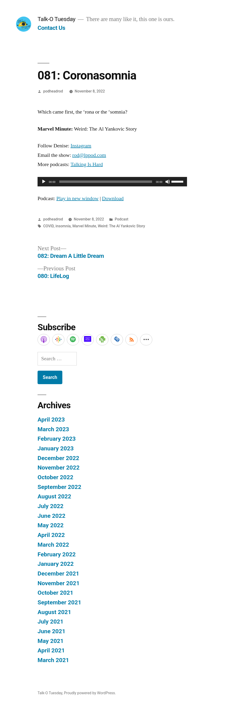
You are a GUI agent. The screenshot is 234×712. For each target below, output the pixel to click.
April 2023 (51, 419)
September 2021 (59, 602)
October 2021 (55, 592)
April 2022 (51, 535)
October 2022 (55, 477)
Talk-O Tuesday (56, 19)
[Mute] (167, 181)
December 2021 (58, 573)
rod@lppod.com (89, 155)
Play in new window (77, 198)
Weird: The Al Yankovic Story (121, 226)
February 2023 (57, 438)
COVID (48, 226)
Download (113, 198)
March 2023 (53, 429)
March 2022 (53, 544)
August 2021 (54, 612)
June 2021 (51, 631)
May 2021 (51, 640)
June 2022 (51, 515)
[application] (112, 181)
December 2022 (58, 458)
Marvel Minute (84, 226)
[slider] (105, 181)
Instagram (81, 145)
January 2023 (56, 448)
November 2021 (59, 583)
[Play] (43, 181)
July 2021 (51, 621)
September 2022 (59, 486)
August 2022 (54, 496)
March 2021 (53, 660)
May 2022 (51, 525)
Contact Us (51, 27)
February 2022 (57, 554)
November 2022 (59, 467)
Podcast (121, 219)
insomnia (63, 226)
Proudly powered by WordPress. (90, 693)
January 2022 (56, 563)
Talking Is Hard (87, 164)
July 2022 (51, 506)
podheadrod (53, 91)
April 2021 (51, 650)
